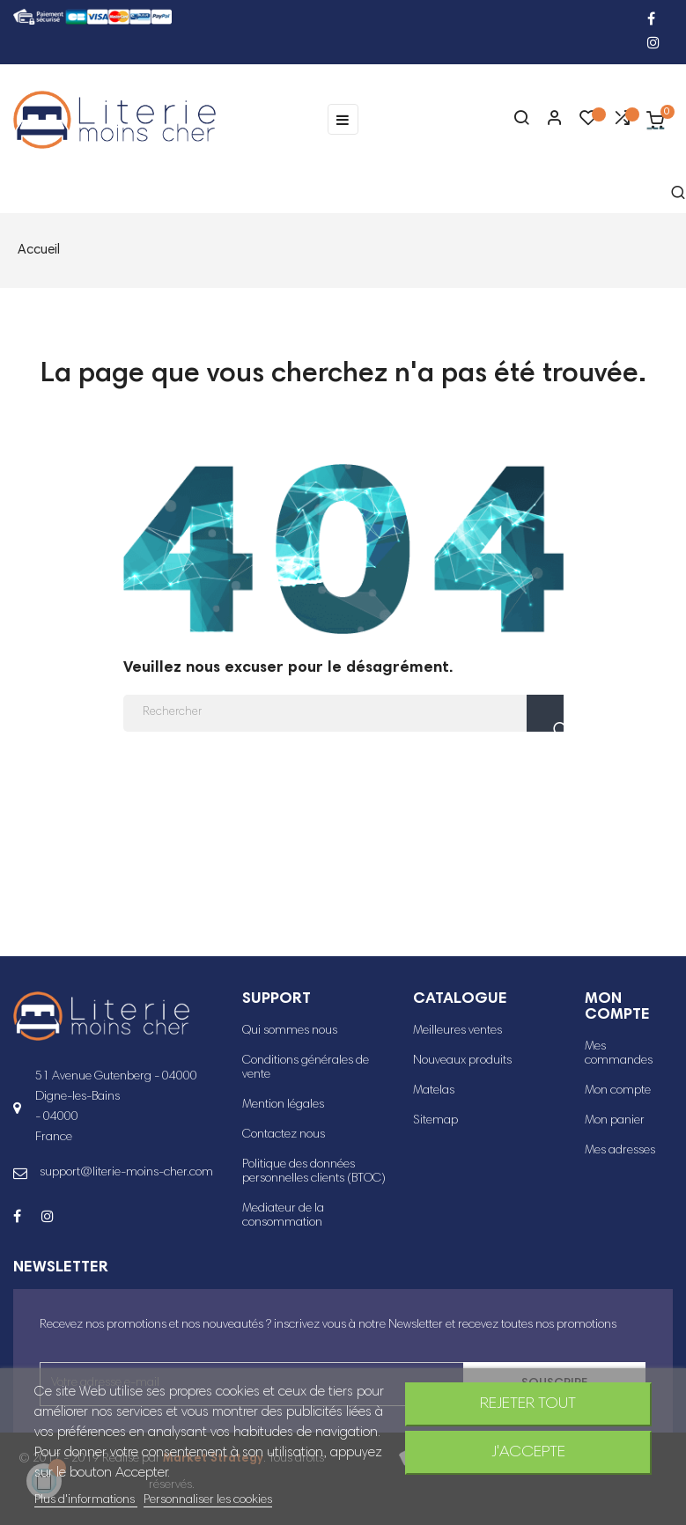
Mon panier (615, 1121)
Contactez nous (283, 1135)
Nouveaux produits (462, 1061)
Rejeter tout (528, 1404)
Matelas (433, 1091)
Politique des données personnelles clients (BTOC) (314, 1172)
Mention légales (283, 1105)
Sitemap (435, 1121)
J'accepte (528, 1453)
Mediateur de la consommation (283, 1216)
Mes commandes (619, 1054)
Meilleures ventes (457, 1031)
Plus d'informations (85, 1500)
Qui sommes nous (289, 1031)
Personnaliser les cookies (208, 1500)
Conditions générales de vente (305, 1068)
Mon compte (618, 1091)
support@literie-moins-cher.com (126, 1173)
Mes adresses (620, 1151)
